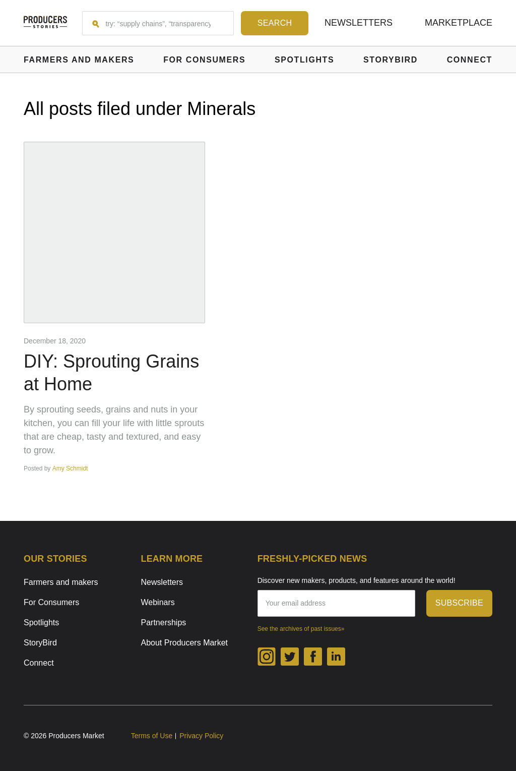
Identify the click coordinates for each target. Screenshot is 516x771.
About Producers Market (184, 642)
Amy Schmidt (70, 468)
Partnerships (163, 622)
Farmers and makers (61, 582)
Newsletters (359, 23)
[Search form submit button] (274, 23)
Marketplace (458, 23)
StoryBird (40, 642)
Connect (39, 663)
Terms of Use (151, 736)
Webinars (158, 602)
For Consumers (51, 602)
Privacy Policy (201, 736)
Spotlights (41, 622)
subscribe (459, 603)
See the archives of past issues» (301, 628)
